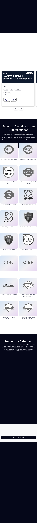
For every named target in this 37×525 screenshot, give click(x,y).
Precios (4, 488)
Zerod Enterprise (6, 480)
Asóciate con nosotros (8, 502)
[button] (30, 3)
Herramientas (5, 476)
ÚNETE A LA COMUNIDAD (18, 437)
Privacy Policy (31, 512)
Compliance (5, 478)
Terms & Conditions (22, 512)
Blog (3, 497)
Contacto (4, 504)
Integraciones (5, 465)
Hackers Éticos (6, 490)
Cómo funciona (6, 463)
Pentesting (4, 474)
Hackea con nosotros (7, 499)
